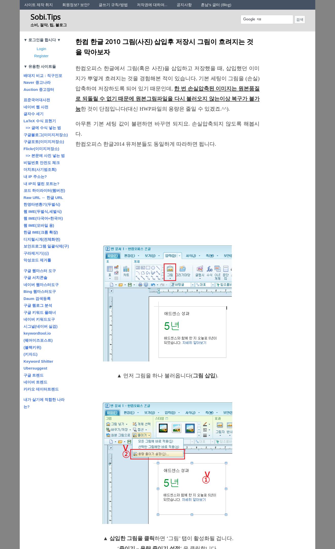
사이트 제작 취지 (38, 4)
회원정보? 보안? (76, 4)
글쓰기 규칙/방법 (113, 4)
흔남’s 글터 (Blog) (216, 4)
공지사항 (184, 4)
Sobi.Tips (45, 17)
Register (41, 56)
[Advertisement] (167, 190)
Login (41, 49)
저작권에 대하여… (152, 4)
